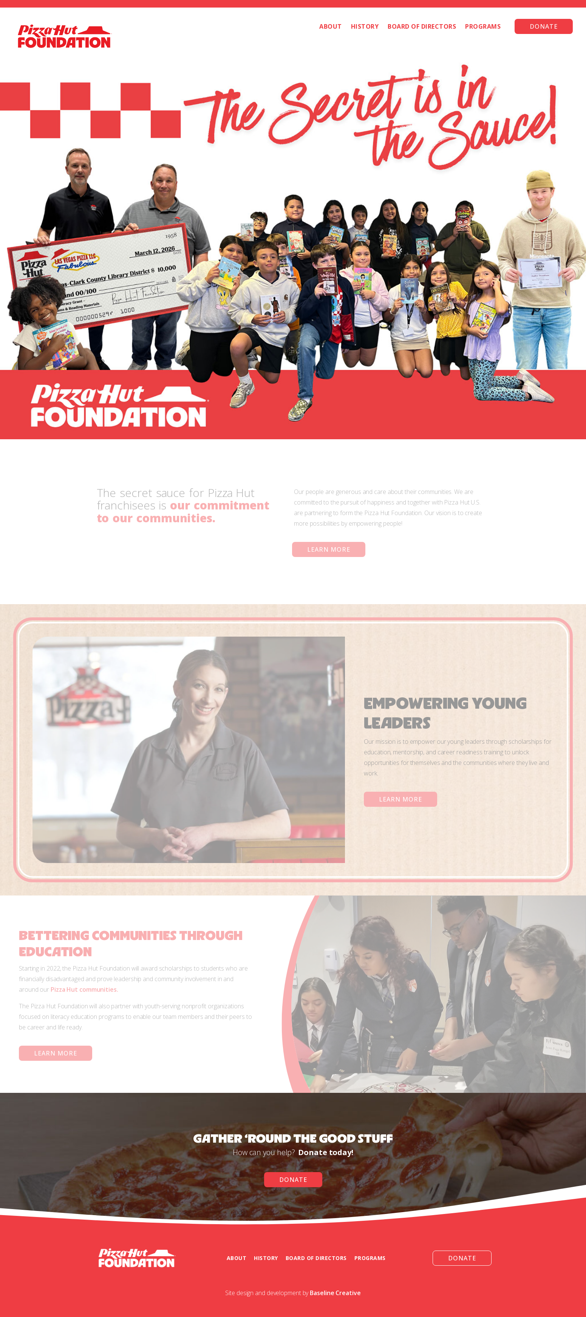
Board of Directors (422, 26)
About (330, 26)
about (237, 1258)
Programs (483, 26)
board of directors (316, 1258)
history (266, 1258)
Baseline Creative (335, 1293)
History (365, 26)
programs (370, 1258)
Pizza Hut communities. (84, 989)
